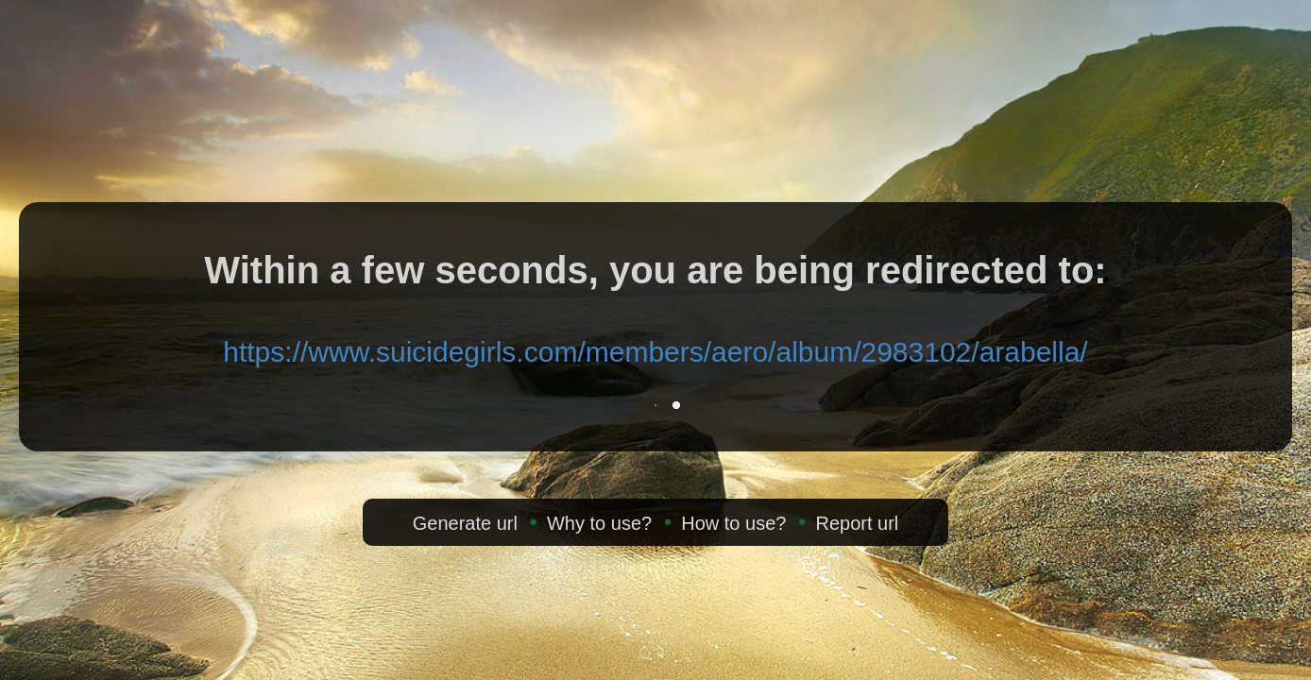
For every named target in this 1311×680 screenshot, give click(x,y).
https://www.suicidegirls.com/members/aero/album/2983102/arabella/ (655, 351)
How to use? (733, 523)
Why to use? (599, 523)
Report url (856, 523)
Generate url (465, 523)
